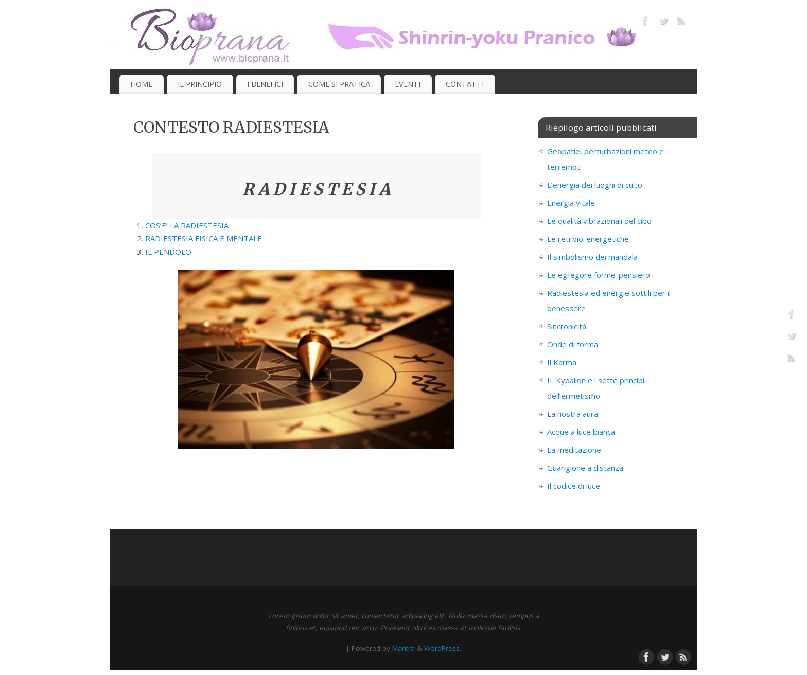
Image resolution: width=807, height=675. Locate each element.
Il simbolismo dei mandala (592, 257)
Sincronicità (566, 326)
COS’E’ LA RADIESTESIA (187, 225)
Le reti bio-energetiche (588, 239)
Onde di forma (572, 344)
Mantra (403, 648)
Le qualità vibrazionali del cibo (599, 221)
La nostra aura (572, 413)
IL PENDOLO (168, 251)
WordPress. (442, 648)
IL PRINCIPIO (200, 84)
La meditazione (574, 450)
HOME (141, 84)
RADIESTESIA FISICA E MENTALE (203, 238)
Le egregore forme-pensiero (598, 275)
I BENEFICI (265, 84)
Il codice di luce (573, 486)
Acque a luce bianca (581, 432)
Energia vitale (571, 203)
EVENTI (407, 84)
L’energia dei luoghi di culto (594, 185)
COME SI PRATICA (339, 84)
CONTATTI (465, 84)
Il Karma (561, 362)
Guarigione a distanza (585, 468)
